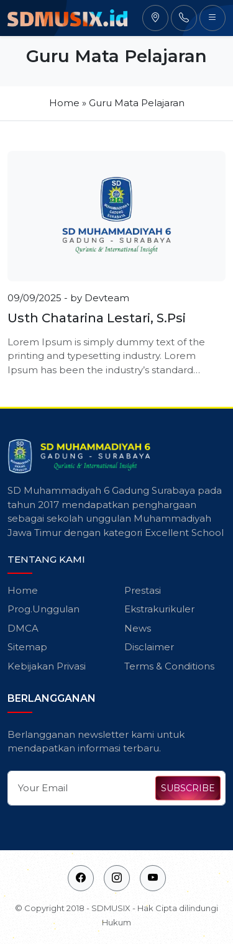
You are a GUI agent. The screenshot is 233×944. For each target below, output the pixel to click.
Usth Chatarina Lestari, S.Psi (96, 318)
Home (64, 103)
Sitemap (27, 647)
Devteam (107, 298)
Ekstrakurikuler (159, 609)
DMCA (23, 628)
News (137, 628)
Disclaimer (149, 647)
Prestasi (142, 590)
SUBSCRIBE (188, 788)
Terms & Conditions (169, 666)
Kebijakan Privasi (46, 666)
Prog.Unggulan (43, 609)
